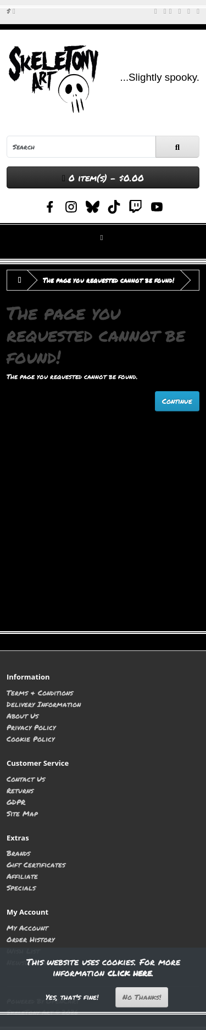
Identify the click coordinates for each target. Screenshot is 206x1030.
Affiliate (22, 876)
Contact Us (26, 778)
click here (130, 972)
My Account (27, 927)
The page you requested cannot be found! (108, 280)
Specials (21, 887)
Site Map (22, 813)
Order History (30, 939)
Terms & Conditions (40, 692)
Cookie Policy (30, 738)
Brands (18, 853)
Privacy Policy (31, 727)
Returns (20, 790)
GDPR (16, 802)
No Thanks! (142, 997)
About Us (22, 715)
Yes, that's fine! (72, 997)
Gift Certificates (36, 864)
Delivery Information (44, 704)
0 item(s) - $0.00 (103, 177)
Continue (177, 401)
